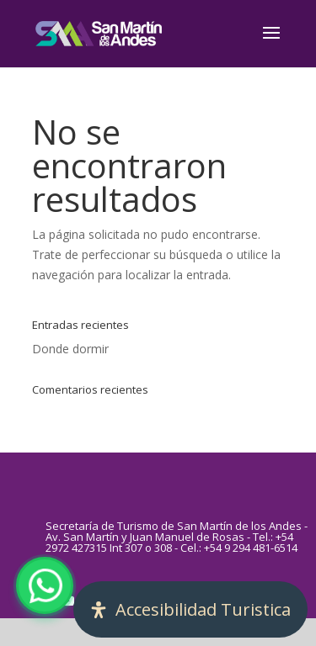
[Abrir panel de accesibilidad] (190, 609)
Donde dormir (70, 349)
